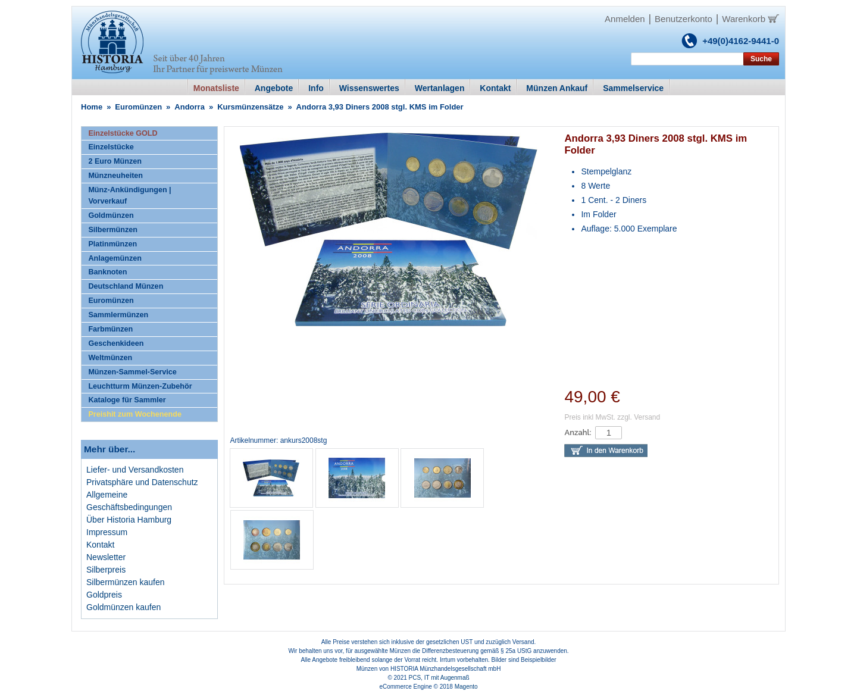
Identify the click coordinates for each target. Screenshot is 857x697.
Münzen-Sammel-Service (132, 372)
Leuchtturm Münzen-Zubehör (140, 386)
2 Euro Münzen (115, 161)
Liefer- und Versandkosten (134, 469)
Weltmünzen (110, 358)
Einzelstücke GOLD (122, 133)
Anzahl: (577, 432)
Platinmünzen (112, 244)
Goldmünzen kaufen (123, 607)
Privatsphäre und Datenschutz (142, 482)
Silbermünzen (112, 230)
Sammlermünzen (118, 315)
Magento (466, 686)
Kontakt (100, 544)
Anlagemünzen (115, 258)
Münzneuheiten (115, 175)
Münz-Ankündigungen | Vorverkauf (129, 195)
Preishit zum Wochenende (135, 414)
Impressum (106, 532)
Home (91, 106)
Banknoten (107, 272)
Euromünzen (138, 106)
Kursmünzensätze (250, 106)
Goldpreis (104, 594)
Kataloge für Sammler (126, 400)
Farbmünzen (110, 329)
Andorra (189, 106)
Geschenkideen (115, 343)
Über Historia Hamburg (128, 519)
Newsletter (106, 557)
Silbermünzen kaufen (125, 582)
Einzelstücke (110, 147)
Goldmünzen (110, 215)
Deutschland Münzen (125, 286)
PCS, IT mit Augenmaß (439, 677)
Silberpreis (106, 569)
